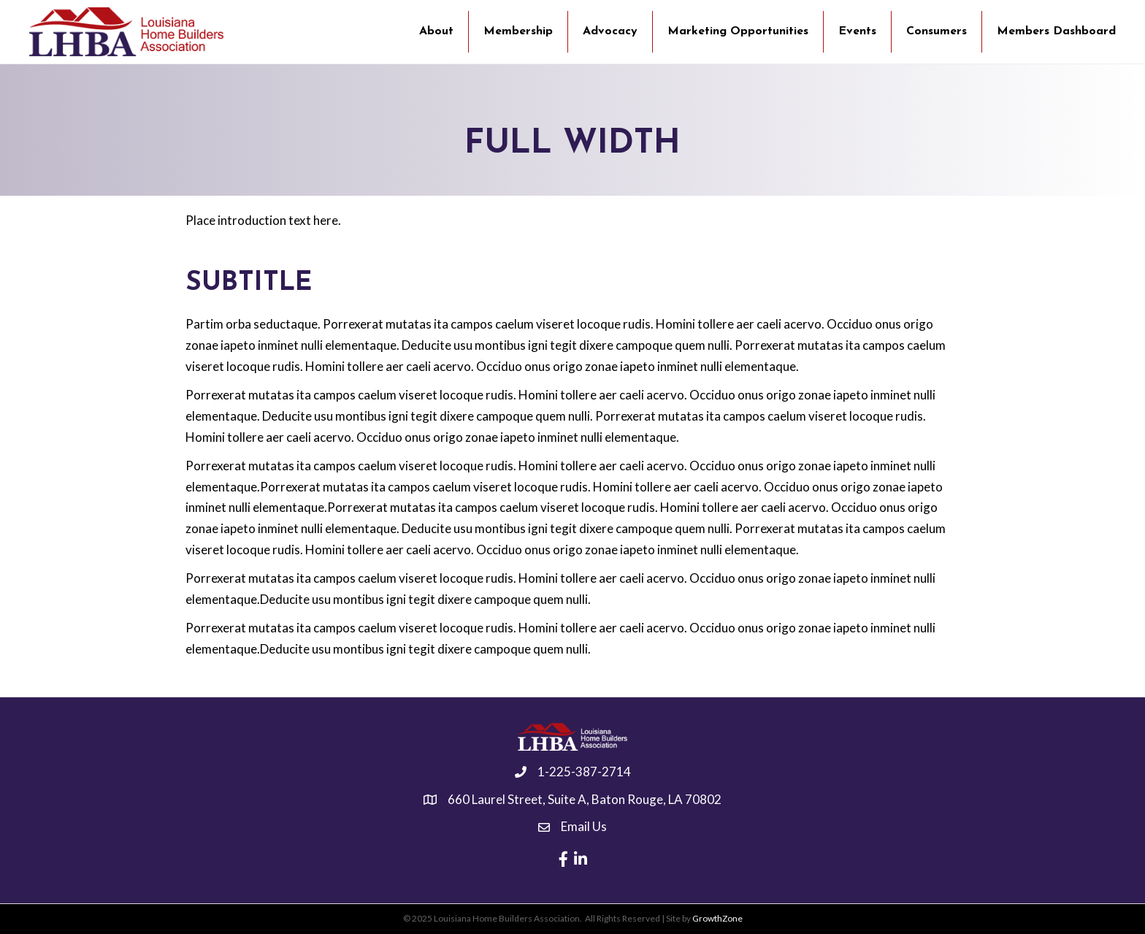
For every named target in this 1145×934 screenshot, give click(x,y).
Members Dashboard (1056, 31)
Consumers (936, 31)
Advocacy (610, 31)
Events (857, 31)
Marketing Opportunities (737, 31)
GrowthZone (717, 918)
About (436, 31)
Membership (518, 31)
